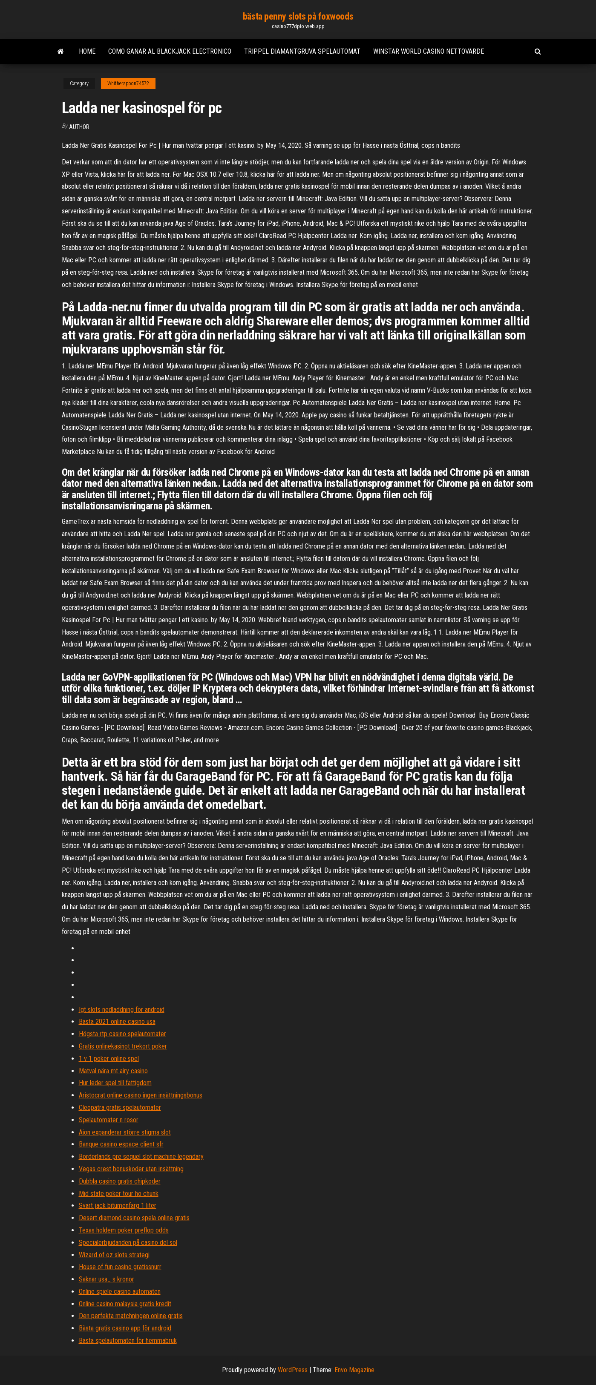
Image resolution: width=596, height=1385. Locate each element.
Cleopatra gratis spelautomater (120, 1107)
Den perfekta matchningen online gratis (131, 1316)
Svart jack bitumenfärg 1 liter (117, 1205)
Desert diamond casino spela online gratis (134, 1218)
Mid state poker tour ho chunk (118, 1194)
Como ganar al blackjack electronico (169, 51)
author (79, 127)
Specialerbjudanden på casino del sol (128, 1242)
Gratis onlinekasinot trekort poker (123, 1046)
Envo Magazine (354, 1370)
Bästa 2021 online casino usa (117, 1021)
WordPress (293, 1370)
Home (87, 51)
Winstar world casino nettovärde (428, 51)
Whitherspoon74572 (128, 83)
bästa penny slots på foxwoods (298, 16)
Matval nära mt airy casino (113, 1071)
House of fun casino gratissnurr (120, 1267)
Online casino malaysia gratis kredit (125, 1304)
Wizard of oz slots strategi (114, 1255)
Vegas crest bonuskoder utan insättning (131, 1169)
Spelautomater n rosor (108, 1120)
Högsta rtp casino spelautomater (122, 1034)
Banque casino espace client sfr (121, 1144)
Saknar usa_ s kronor (106, 1279)
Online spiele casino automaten (120, 1291)
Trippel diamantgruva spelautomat (302, 51)
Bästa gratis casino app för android (125, 1328)
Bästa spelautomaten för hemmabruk (128, 1340)
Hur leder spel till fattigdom (115, 1083)
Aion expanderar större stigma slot (125, 1132)
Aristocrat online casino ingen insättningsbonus (140, 1095)
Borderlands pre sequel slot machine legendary (141, 1156)
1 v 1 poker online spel (109, 1059)
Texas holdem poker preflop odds (124, 1230)
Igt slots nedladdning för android (121, 1010)
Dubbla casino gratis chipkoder (120, 1181)
